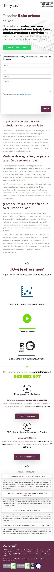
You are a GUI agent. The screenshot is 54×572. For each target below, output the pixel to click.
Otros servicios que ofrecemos (19, 540)
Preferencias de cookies (8, 560)
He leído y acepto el (17, 94)
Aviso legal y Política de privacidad (16, 559)
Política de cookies (30, 559)
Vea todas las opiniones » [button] (27, 457)
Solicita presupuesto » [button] (27, 416)
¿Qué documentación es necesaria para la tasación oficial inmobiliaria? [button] (27, 494)
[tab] (27, 476)
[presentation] (13, 99)
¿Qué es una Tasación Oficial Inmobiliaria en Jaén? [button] (27, 476)
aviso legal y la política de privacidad (22, 94)
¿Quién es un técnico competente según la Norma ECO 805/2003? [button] (27, 525)
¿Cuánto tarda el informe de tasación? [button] (27, 510)
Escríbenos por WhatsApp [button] (17, 47)
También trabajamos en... (7, 540)
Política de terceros (40, 559)
